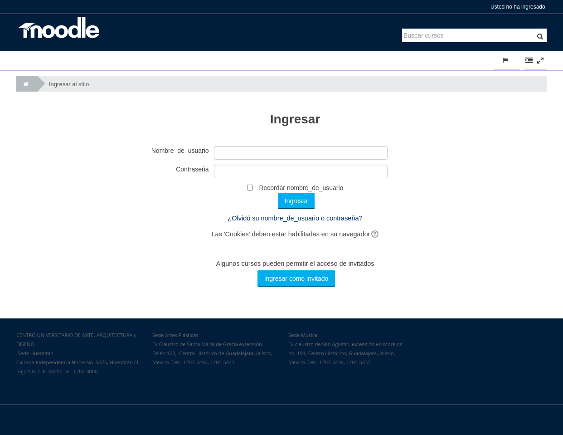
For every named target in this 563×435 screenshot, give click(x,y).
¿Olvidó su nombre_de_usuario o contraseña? (295, 218)
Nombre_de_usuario (180, 150)
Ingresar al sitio (69, 84)
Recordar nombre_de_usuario (301, 187)
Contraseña (192, 169)
